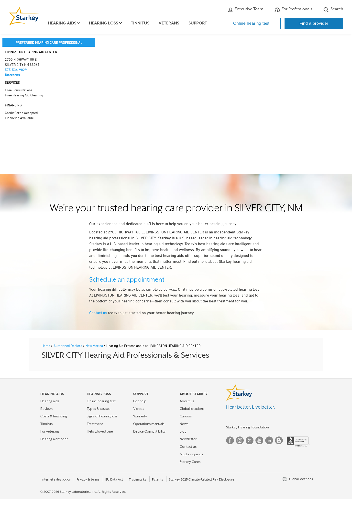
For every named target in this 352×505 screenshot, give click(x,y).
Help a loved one (100, 431)
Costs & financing (53, 416)
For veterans (49, 431)
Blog (183, 431)
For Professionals (293, 9)
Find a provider (313, 23)
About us (187, 401)
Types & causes (98, 409)
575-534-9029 (16, 70)
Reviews (46, 409)
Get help (139, 401)
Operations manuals (148, 424)
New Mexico (95, 346)
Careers (186, 416)
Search (333, 9)
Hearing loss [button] (105, 23)
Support (199, 23)
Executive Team (245, 9)
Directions (12, 75)
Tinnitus (141, 23)
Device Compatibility (149, 431)
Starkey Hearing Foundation (247, 427)
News (184, 424)
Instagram (240, 440)
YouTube (259, 440)
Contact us (98, 312)
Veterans (170, 23)
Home (46, 346)
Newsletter (188, 439)
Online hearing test (251, 23)
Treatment (95, 424)
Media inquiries (191, 454)
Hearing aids (49, 401)
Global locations (192, 409)
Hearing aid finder (54, 439)
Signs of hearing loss (102, 416)
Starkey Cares (190, 462)
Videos (138, 409)
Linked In (269, 440)
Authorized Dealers (68, 346)
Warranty (140, 416)
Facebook (230, 440)
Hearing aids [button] (64, 23)
